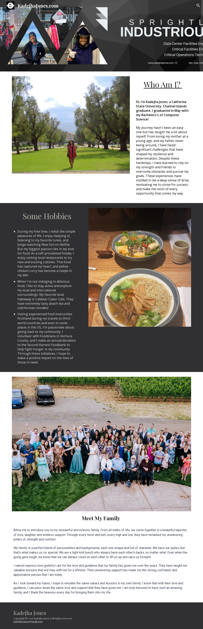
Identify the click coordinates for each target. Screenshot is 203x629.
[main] (162, 84)
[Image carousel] (71, 125)
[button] (198, 5)
